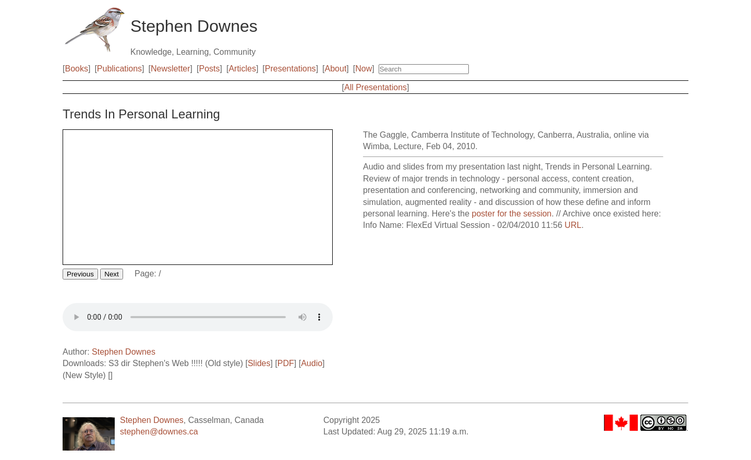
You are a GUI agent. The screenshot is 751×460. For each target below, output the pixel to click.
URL (573, 225)
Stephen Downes (123, 351)
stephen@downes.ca (159, 431)
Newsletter (170, 68)
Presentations (290, 68)
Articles (242, 68)
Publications (119, 68)
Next (111, 274)
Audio (311, 363)
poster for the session (512, 213)
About (336, 68)
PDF (285, 363)
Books (76, 68)
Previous (80, 274)
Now (363, 68)
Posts (209, 68)
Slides (259, 363)
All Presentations (375, 87)
